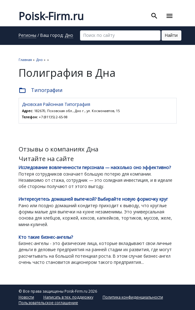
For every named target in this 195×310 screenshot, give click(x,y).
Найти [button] (171, 35)
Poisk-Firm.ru (51, 16)
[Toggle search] (154, 16)
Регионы (27, 35)
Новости (26, 297)
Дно (69, 35)
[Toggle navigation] (169, 16)
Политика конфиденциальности (133, 297)
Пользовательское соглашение (48, 302)
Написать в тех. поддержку (68, 297)
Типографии (41, 90)
